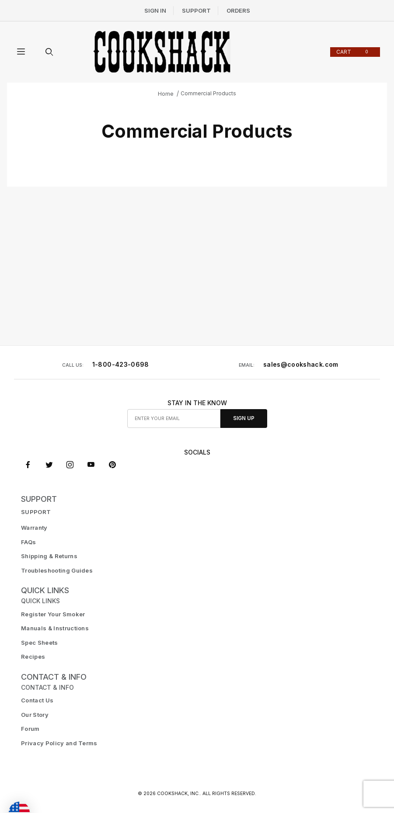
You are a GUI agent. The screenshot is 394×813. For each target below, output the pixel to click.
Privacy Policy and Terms (59, 743)
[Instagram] (70, 465)
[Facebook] (28, 465)
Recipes (33, 656)
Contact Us (37, 700)
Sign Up (244, 418)
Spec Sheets (39, 642)
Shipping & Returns (49, 555)
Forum (30, 728)
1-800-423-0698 (120, 364)
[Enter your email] (174, 418)
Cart (354, 52)
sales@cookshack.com (300, 364)
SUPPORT (39, 499)
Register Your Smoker (53, 614)
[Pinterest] (112, 465)
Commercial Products (208, 93)
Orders (238, 10)
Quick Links (45, 590)
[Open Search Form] (49, 52)
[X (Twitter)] (49, 465)
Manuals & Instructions (55, 628)
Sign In (155, 10)
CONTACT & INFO (54, 676)
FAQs (28, 542)
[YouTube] (91, 465)
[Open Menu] (21, 52)
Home (166, 93)
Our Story (35, 714)
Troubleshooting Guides (57, 570)
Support (196, 10)
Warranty (34, 527)
